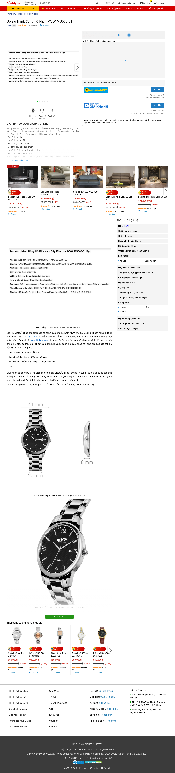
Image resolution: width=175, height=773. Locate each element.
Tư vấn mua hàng (58, 703)
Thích (9, 25)
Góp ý (52, 709)
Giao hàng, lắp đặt (17, 715)
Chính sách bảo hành (19, 691)
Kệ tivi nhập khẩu (134, 8)
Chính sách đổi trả (17, 697)
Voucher (53, 721)
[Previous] (9, 67)
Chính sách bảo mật (18, 703)
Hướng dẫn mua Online (20, 721)
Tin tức (110, 3)
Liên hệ (53, 727)
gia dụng (33, 336)
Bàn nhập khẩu (114, 8)
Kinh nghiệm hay (127, 3)
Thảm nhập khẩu (155, 8)
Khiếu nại (54, 715)
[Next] (77, 67)
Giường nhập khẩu (93, 8)
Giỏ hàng (146, 2)
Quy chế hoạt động (18, 709)
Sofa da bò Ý (74, 8)
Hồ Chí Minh (95, 33)
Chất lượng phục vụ (18, 727)
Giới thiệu (54, 691)
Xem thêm (59, 617)
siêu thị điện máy (39, 340)
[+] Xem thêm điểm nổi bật (18, 160)
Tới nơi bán (157, 89)
